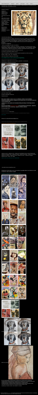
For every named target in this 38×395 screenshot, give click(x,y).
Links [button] (28, 3)
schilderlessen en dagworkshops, (7, 91)
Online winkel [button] (22, 3)
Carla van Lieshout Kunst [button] (5, 3)
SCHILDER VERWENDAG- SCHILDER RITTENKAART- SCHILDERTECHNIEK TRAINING (15, 113)
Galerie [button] (17, 3)
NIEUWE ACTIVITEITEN (5, 111)
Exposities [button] (13, 3)
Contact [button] (31, 3)
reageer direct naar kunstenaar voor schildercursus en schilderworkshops (14, 121)
